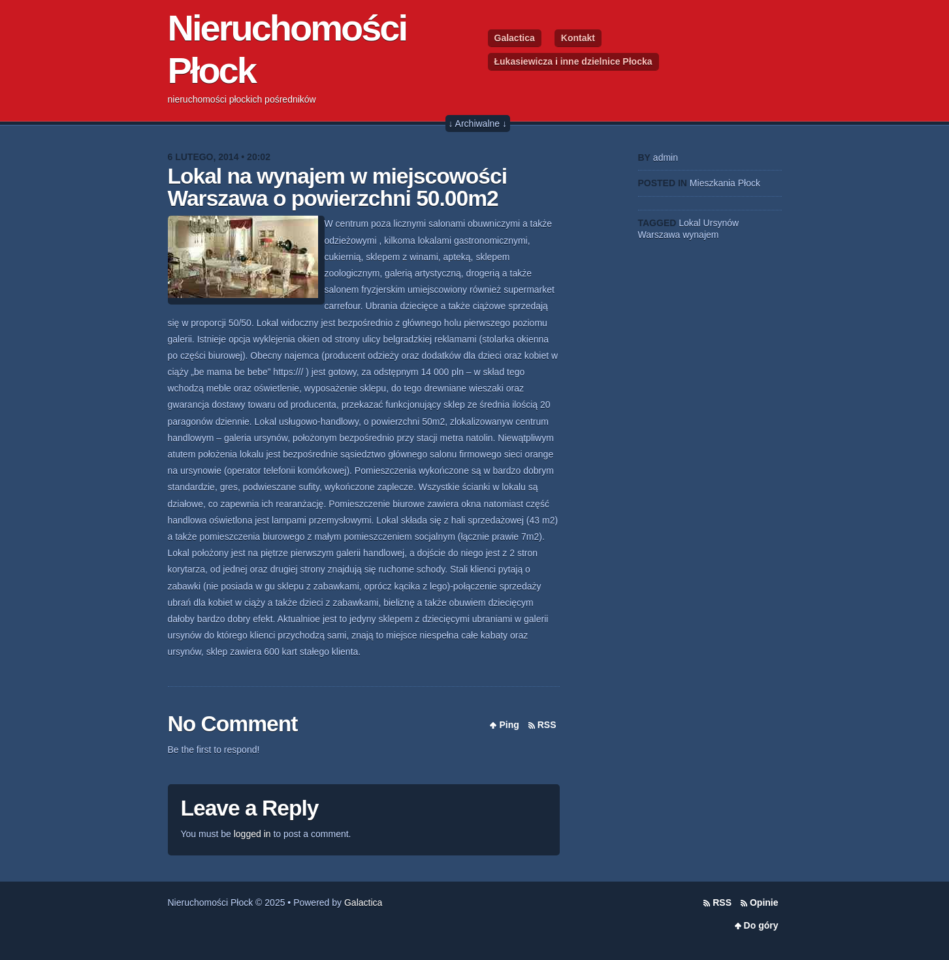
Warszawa (659, 234)
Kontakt (578, 38)
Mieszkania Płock (725, 183)
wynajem (700, 234)
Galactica (514, 38)
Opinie (764, 902)
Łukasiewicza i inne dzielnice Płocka (573, 61)
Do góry (761, 925)
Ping (509, 725)
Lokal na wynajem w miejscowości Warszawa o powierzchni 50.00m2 (337, 187)
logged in (252, 834)
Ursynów (721, 223)
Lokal (689, 223)
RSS (547, 725)
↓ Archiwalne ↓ (478, 123)
